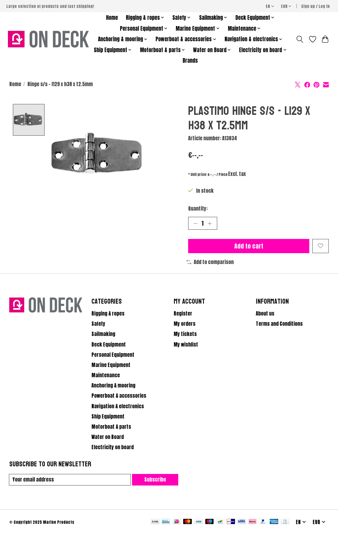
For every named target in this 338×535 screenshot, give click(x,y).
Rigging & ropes (107, 313)
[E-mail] (70, 480)
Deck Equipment (108, 344)
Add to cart (248, 246)
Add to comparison (210, 262)
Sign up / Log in (315, 6)
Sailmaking (103, 334)
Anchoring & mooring (113, 385)
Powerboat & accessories (118, 396)
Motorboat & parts (111, 426)
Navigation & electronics (117, 406)
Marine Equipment (110, 365)
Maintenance (105, 375)
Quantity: (198, 208)
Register (183, 313)
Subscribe (155, 479)
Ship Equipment (107, 416)
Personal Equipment (112, 354)
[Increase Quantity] (209, 223)
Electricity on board (112, 447)
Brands (190, 60)
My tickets (185, 334)
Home (112, 17)
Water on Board (107, 437)
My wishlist (186, 344)
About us (265, 313)
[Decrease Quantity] (195, 223)
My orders (184, 324)
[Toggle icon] (299, 39)
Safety (98, 324)
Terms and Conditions (279, 324)
